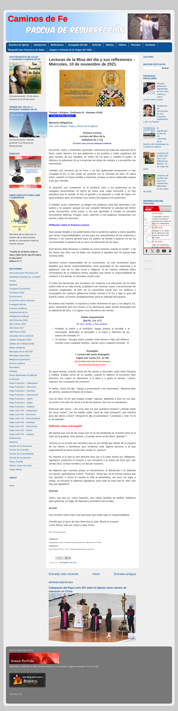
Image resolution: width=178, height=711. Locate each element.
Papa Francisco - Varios (21, 398)
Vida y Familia (16, 461)
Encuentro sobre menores (22, 300)
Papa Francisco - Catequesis (23, 383)
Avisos (12, 281)
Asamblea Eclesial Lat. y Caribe (25, 277)
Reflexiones (57, 45)
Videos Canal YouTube (20, 465)
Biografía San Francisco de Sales (26, 49)
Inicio (96, 574)
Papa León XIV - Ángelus (21, 434)
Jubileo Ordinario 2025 (20, 340)
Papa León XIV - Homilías (22, 422)
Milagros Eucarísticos (19, 359)
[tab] (151, 208)
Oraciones (14, 379)
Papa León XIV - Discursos (22, 414)
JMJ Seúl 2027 (16, 328)
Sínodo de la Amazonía (20, 446)
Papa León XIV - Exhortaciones (24, 418)
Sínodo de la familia (19, 450)
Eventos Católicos (18, 308)
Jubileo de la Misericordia (21, 343)
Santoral (13, 442)
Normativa (14, 367)
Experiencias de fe (18, 312)
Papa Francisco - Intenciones (23, 395)
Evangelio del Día (78, 45)
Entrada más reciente (63, 574)
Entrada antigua (125, 574)
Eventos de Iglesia (19, 45)
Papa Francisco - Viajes (21, 402)
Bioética (13, 284)
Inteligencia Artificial (19, 316)
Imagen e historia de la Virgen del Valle (70, 49)
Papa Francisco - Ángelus (22, 406)
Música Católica (17, 363)
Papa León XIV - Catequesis (23, 410)
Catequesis (40, 45)
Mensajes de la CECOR (21, 351)
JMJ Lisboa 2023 (17, 324)
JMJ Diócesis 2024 (18, 320)
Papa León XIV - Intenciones (23, 426)
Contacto (150, 45)
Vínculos (135, 45)
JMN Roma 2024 (17, 332)
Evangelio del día (67, 562)
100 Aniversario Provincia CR (23, 273)
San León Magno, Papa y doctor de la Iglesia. (73, 126)
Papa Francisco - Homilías (22, 391)
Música (110, 45)
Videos (122, 45)
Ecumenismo (15, 296)
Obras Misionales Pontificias (23, 375)
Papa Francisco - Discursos (22, 387)
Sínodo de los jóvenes (20, 457)
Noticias (96, 45)
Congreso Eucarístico (19, 288)
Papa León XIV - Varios (20, 430)
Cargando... (149, 261)
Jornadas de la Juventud (21, 336)
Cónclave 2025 (16, 292)
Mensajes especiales (19, 355)
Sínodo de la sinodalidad (21, 453)
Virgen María (15, 469)
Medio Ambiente (17, 347)
